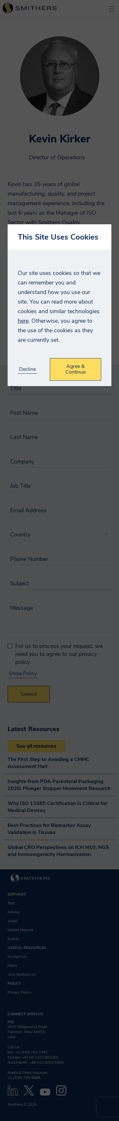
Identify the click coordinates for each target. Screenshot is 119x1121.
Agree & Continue (75, 369)
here (23, 321)
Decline (27, 369)
